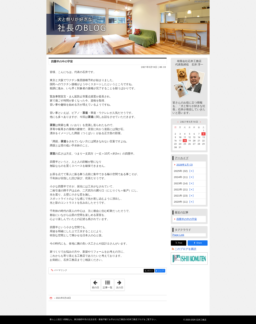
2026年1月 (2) (184, 164)
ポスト (150, 270)
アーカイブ (181, 158)
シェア (161, 270)
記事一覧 (107, 287)
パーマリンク (60, 270)
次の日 (120, 284)
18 (185, 140)
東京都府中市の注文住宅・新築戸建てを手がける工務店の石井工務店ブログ (128, 27)
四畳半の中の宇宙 (62, 61)
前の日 (96, 284)
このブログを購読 (185, 249)
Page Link (178, 234)
